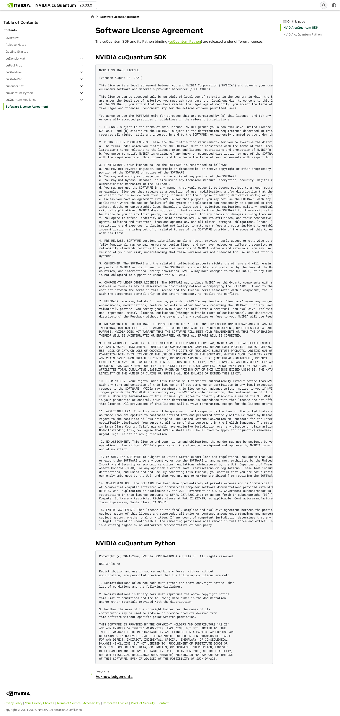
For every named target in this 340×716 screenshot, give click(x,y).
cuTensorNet (15, 86)
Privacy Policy (12, 703)
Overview (12, 38)
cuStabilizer (14, 72)
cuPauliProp (14, 65)
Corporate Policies (115, 703)
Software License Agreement (27, 107)
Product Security (143, 703)
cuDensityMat (15, 58)
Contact (163, 703)
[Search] (323, 5)
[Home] (92, 17)
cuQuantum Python (19, 93)
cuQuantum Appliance (21, 100)
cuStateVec (14, 79)
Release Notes (16, 45)
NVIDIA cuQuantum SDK (300, 27)
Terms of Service (69, 703)
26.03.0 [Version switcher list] (86, 5)
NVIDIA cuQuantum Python (302, 34)
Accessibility (91, 703)
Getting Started (17, 51)
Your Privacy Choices (39, 703)
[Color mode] (334, 5)
